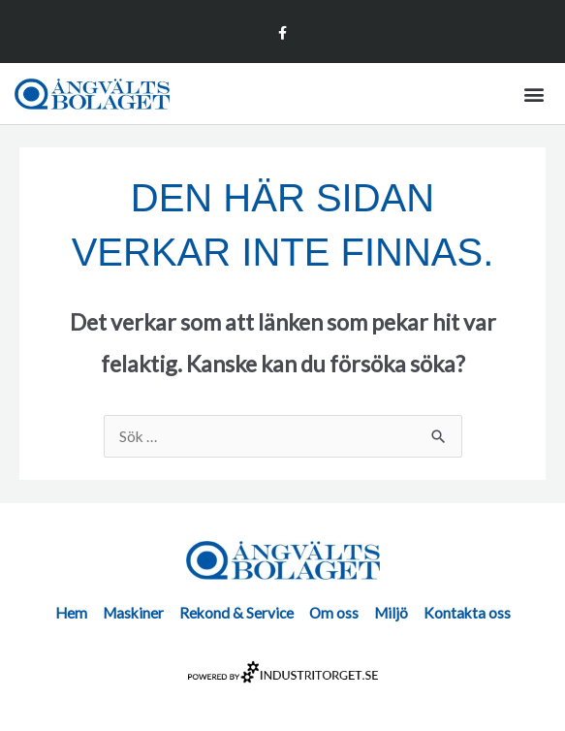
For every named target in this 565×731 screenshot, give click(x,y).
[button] (534, 94)
